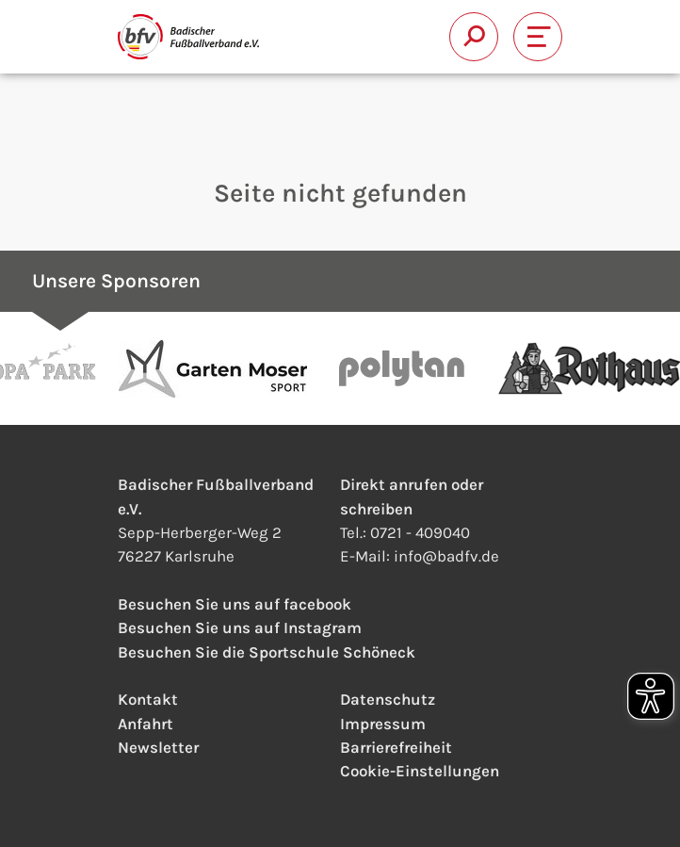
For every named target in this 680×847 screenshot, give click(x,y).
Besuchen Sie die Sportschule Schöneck (266, 652)
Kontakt (148, 699)
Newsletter (158, 747)
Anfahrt (145, 723)
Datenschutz (387, 699)
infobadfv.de (446, 555)
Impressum (383, 723)
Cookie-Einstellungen (419, 770)
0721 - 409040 (420, 532)
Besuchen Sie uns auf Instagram (240, 627)
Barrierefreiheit (396, 747)
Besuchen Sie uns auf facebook (234, 604)
